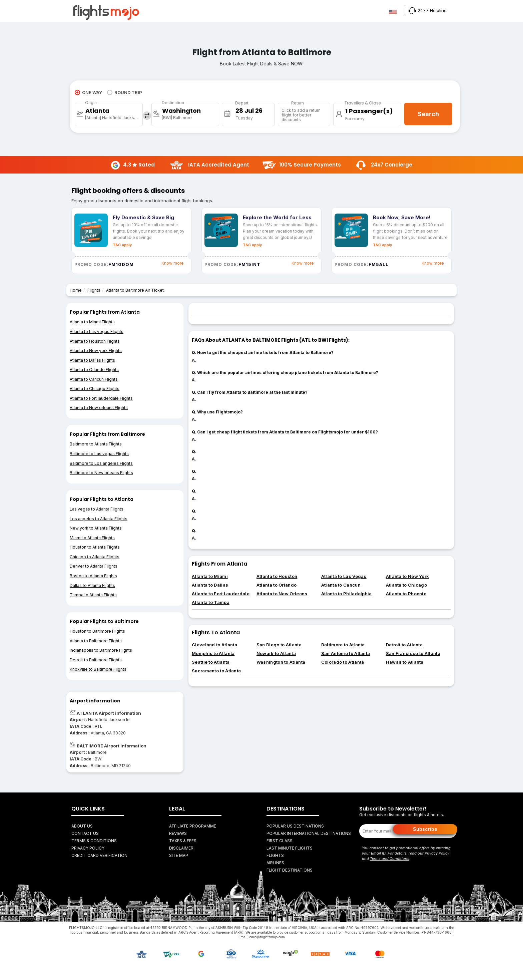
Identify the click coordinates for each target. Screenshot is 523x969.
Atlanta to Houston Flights (95, 341)
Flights (93, 290)
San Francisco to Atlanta (413, 653)
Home (76, 290)
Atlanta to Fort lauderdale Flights (101, 398)
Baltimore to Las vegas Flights (99, 453)
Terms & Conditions (94, 840)
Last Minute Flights (290, 848)
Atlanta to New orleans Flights (99, 407)
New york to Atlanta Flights (96, 528)
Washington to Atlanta (280, 662)
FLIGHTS (275, 855)
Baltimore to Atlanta (343, 644)
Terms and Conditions (389, 858)
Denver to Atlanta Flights (93, 566)
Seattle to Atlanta (210, 662)
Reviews (178, 833)
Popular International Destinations (309, 833)
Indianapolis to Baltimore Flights (101, 650)
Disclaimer (181, 848)
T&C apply (122, 245)
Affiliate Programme (192, 826)
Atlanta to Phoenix (406, 593)
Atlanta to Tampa (210, 602)
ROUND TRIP (124, 92)
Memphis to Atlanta (213, 653)
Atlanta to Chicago (406, 585)
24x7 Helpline (428, 10)
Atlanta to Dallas (210, 585)
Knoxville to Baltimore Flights (98, 669)
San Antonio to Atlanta (345, 653)
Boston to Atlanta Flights (93, 575)
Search (428, 113)
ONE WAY (88, 92)
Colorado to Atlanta (342, 662)
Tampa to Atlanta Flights (93, 594)
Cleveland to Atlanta (214, 644)
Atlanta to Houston (276, 576)
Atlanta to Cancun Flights (94, 379)
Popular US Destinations (295, 826)
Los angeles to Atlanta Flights (98, 518)
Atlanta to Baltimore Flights (96, 640)
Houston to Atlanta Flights (95, 547)
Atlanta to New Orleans (282, 593)
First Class (280, 840)
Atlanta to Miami (210, 576)
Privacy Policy (87, 848)
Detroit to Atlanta (404, 644)
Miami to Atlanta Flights (92, 537)
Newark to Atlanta (276, 653)
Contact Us (85, 833)
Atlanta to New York (407, 576)
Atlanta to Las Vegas (344, 576)
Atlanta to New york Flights (96, 350)
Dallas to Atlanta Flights (92, 585)
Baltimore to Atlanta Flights (96, 443)
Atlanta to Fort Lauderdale (220, 593)
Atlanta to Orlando (276, 585)
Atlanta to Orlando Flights (94, 369)
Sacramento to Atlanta (216, 670)
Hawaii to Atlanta (405, 662)
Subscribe (425, 829)
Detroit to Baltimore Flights (96, 659)
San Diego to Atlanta (279, 644)
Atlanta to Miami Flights (92, 321)
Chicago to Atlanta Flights (94, 556)
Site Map (178, 855)
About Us (82, 826)
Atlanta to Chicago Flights (94, 388)
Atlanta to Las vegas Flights (96, 331)
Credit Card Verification (99, 855)
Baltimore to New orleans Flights (101, 472)
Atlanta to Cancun (341, 585)
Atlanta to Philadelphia (346, 593)
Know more (172, 263)
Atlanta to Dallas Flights (92, 360)
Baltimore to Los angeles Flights (101, 463)
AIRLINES (275, 862)
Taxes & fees (182, 840)
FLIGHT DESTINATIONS (290, 870)
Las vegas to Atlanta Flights (96, 509)
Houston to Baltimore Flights (97, 631)
